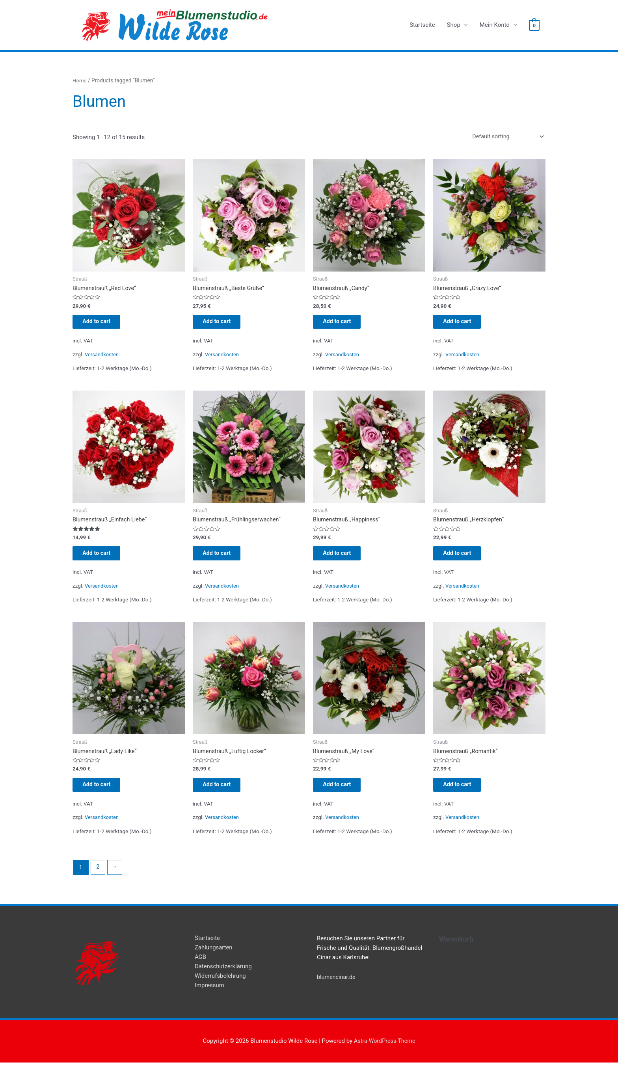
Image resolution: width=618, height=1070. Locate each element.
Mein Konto (495, 25)
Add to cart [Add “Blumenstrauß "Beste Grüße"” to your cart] (223, 324)
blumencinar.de (337, 984)
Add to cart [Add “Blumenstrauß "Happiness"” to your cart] (343, 557)
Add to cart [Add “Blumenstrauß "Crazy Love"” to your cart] (463, 324)
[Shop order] (504, 137)
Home (80, 81)
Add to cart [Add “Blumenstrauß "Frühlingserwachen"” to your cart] (223, 557)
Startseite (422, 25)
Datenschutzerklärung (223, 974)
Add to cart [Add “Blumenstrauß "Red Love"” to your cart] (103, 324)
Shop (453, 25)
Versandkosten (102, 358)
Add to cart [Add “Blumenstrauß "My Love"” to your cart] (343, 791)
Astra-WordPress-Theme (384, 1048)
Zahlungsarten (214, 955)
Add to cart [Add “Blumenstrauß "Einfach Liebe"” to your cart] (103, 557)
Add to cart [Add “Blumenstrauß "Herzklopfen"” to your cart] (463, 557)
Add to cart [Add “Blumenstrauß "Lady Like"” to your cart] (103, 791)
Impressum (209, 993)
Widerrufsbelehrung (220, 983)
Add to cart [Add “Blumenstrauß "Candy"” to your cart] (343, 324)
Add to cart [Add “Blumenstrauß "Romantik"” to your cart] (463, 791)
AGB (200, 964)
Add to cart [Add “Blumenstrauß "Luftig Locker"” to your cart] (223, 791)
